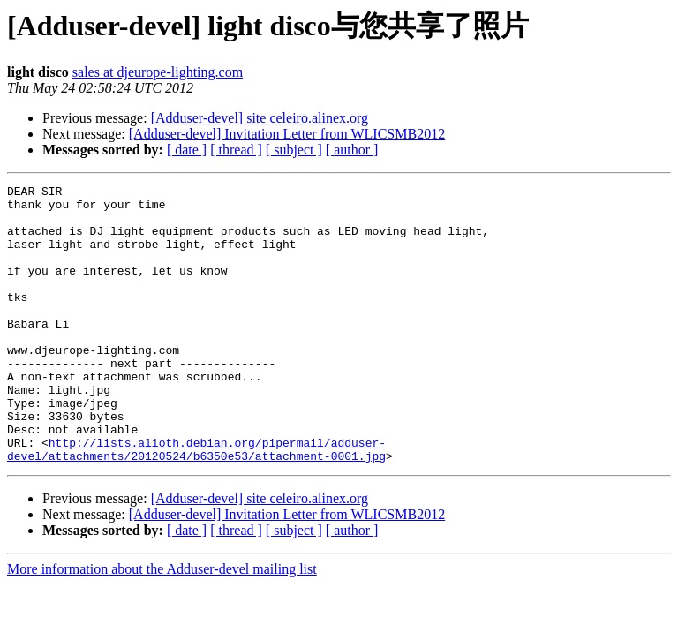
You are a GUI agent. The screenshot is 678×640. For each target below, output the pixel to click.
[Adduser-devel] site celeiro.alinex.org (259, 117)
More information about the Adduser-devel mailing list (162, 624)
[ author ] (352, 149)
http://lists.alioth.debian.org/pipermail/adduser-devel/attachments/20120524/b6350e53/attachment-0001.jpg (196, 503)
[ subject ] (294, 149)
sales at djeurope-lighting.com (157, 71)
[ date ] (187, 149)
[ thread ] (236, 149)
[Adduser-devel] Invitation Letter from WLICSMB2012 (287, 133)
